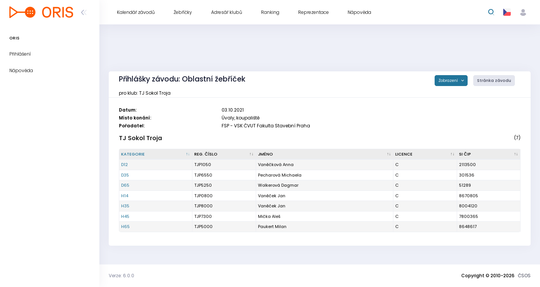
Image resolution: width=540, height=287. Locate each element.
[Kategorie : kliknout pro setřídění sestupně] (155, 154)
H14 (124, 196)
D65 (125, 185)
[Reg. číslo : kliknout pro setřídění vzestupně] (224, 154)
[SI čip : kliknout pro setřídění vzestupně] (489, 154)
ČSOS (524, 275)
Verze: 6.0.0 (121, 275)
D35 (125, 175)
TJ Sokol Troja (140, 138)
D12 (124, 165)
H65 (125, 227)
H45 (125, 216)
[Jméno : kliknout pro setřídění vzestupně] (325, 154)
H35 (125, 206)
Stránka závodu (494, 80)
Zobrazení (448, 80)
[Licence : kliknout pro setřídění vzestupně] (425, 154)
